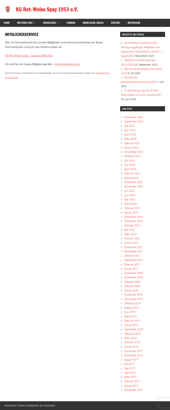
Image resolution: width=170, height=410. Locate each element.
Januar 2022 (131, 242)
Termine (71, 23)
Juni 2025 (129, 130)
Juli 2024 (129, 160)
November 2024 (133, 151)
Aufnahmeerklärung (67, 64)
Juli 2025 (129, 125)
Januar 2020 (131, 290)
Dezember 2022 (133, 216)
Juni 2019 (129, 312)
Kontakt (115, 23)
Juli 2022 (129, 229)
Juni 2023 (129, 195)
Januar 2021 (131, 268)
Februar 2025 (132, 143)
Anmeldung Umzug (93, 23)
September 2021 (133, 260)
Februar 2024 (132, 173)
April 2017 (130, 372)
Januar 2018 (131, 346)
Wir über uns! (25, 23)
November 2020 (133, 277)
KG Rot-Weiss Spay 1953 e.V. (47, 9)
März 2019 (130, 316)
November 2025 (133, 117)
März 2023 (130, 203)
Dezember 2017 (133, 351)
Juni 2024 (129, 164)
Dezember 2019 (133, 294)
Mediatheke (49, 23)
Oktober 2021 (132, 255)
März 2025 (130, 138)
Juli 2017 (129, 363)
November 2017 (133, 355)
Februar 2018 (132, 342)
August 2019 (131, 307)
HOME (7, 23)
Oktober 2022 (132, 225)
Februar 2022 (132, 238)
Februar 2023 (132, 208)
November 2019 (133, 299)
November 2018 (133, 329)
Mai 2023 (129, 199)
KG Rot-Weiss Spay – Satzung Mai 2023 (29, 55)
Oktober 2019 (132, 303)
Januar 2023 (131, 212)
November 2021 (133, 251)
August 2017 (131, 359)
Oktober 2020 (132, 281)
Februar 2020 (132, 286)
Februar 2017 (132, 381)
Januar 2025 (131, 147)
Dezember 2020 (133, 273)
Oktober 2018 (132, 333)
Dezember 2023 (133, 182)
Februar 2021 (132, 264)
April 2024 (130, 169)
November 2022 (133, 221)
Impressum (134, 23)
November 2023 (133, 186)
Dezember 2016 (133, 390)
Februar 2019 (132, 320)
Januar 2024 (131, 177)
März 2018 (130, 338)
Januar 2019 (131, 325)
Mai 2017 (129, 368)
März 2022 (130, 234)
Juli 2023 (129, 190)
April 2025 (130, 134)
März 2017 (130, 376)
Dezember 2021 (133, 247)
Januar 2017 (131, 385)
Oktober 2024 (132, 156)
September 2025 (133, 121)
